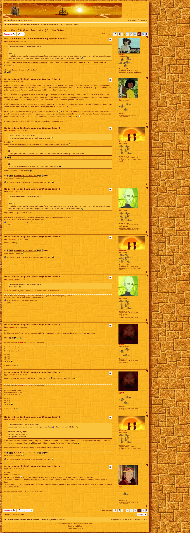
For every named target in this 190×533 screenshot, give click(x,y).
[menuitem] (7, 20)
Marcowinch (16, 46)
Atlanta (120, 209)
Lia (119, 99)
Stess (120, 486)
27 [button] (131, 34)
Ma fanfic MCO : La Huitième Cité (26, 176)
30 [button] (143, 34)
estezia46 (121, 344)
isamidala (121, 54)
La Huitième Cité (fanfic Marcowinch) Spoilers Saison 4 (35, 30)
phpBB (69, 523)
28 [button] (135, 34)
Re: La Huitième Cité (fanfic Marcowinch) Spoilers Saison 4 (35, 38)
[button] (115, 34)
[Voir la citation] (28, 46)
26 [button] (127, 34)
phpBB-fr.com (79, 526)
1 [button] (122, 34)
